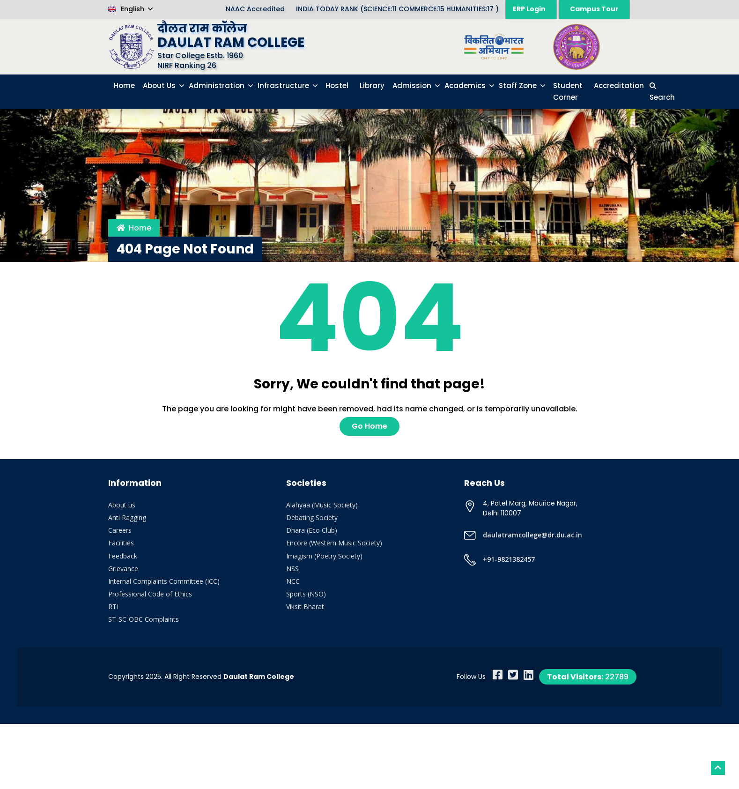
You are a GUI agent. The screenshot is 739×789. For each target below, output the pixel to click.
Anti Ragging (127, 517)
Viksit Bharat (305, 606)
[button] (662, 91)
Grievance (123, 568)
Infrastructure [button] (284, 85)
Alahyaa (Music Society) (322, 504)
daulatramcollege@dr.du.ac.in (532, 534)
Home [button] (124, 85)
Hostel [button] (336, 85)
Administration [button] (217, 85)
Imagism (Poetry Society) (324, 555)
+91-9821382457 (509, 559)
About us (121, 504)
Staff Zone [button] (519, 85)
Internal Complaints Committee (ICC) (164, 581)
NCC (293, 581)
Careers (120, 530)
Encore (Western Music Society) (334, 542)
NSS (292, 568)
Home (134, 228)
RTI (113, 606)
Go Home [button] (369, 426)
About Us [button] (160, 85)
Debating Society (312, 517)
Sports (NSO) (306, 593)
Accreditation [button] (619, 85)
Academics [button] (466, 85)
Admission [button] (412, 85)
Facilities (121, 542)
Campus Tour (594, 9)
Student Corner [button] (568, 92)
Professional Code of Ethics (150, 593)
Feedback (122, 555)
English (127, 9)
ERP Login (529, 9)
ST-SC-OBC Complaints (143, 619)
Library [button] (372, 85)
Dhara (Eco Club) (311, 530)
